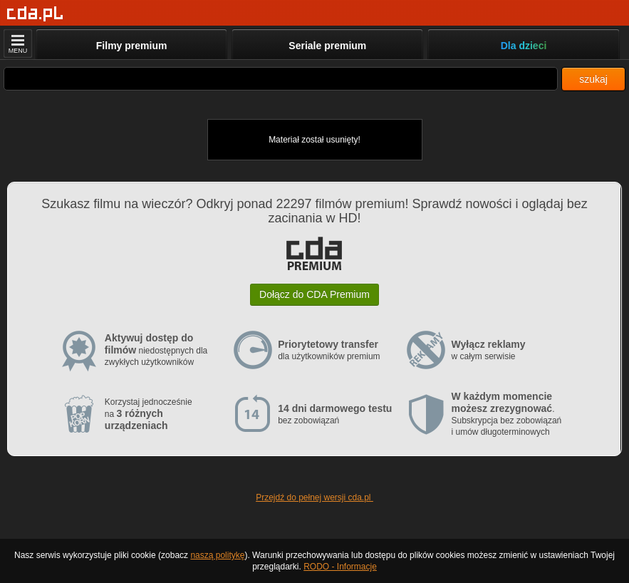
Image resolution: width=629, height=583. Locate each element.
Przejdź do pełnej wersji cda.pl (314, 497)
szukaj (593, 79)
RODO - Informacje (340, 567)
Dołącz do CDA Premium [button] (314, 294)
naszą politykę (217, 555)
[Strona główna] (35, 14)
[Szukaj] (281, 79)
